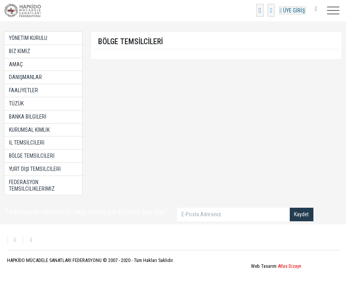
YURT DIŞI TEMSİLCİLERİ (35, 169)
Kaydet (301, 214)
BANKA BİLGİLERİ (28, 117)
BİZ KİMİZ (19, 51)
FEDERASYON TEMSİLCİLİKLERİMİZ (32, 185)
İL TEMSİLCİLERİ (27, 143)
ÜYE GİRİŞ (292, 10)
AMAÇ (16, 64)
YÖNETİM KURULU (28, 38)
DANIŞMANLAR (25, 77)
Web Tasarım (276, 266)
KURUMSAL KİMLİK (29, 130)
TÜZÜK (16, 103)
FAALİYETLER (23, 90)
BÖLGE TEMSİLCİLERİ (32, 156)
